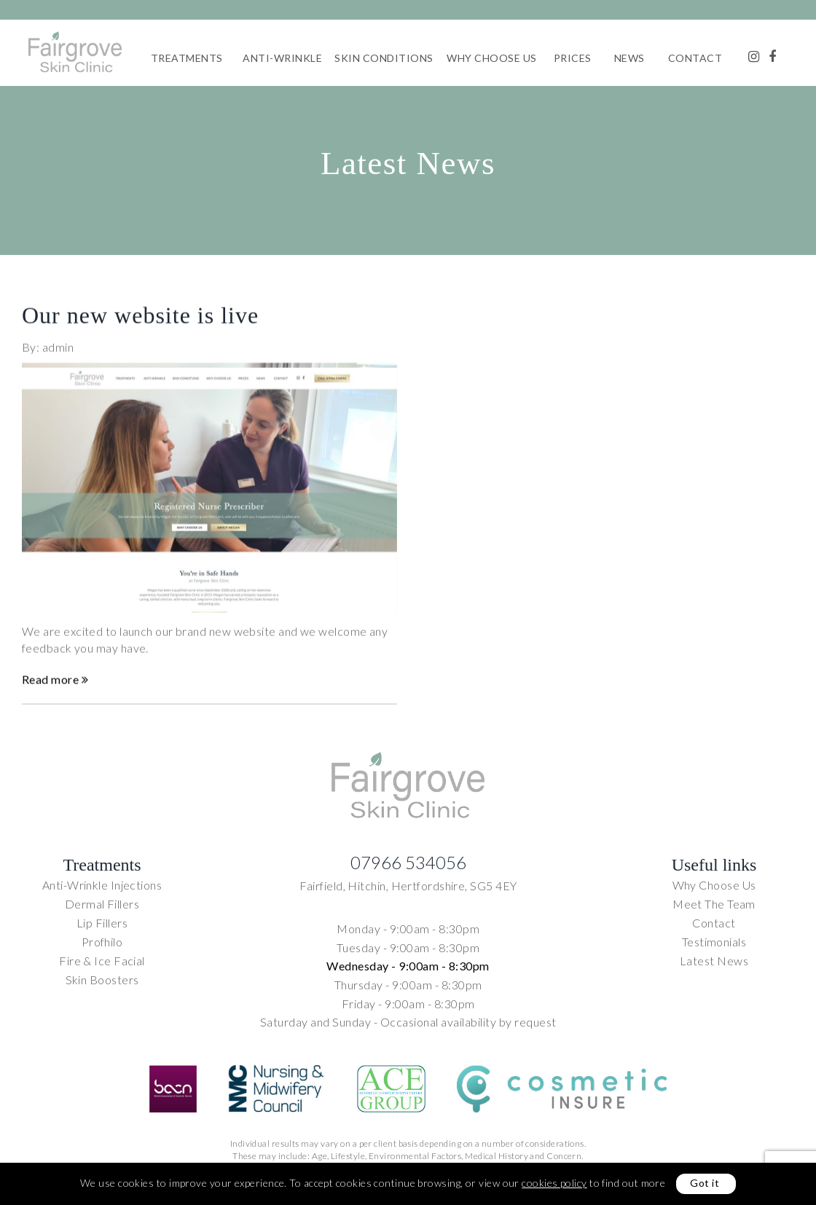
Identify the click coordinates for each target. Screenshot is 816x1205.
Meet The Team (714, 904)
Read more (55, 687)
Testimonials (714, 942)
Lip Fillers (102, 923)
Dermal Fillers (102, 904)
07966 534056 (408, 862)
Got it (704, 1183)
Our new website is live (140, 323)
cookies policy (554, 1183)
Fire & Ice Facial (102, 960)
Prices (573, 58)
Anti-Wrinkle (282, 58)
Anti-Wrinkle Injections (102, 885)
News (629, 58)
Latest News (714, 960)
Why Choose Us (492, 58)
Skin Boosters (102, 979)
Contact (695, 58)
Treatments (187, 58)
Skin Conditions (384, 58)
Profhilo (102, 942)
